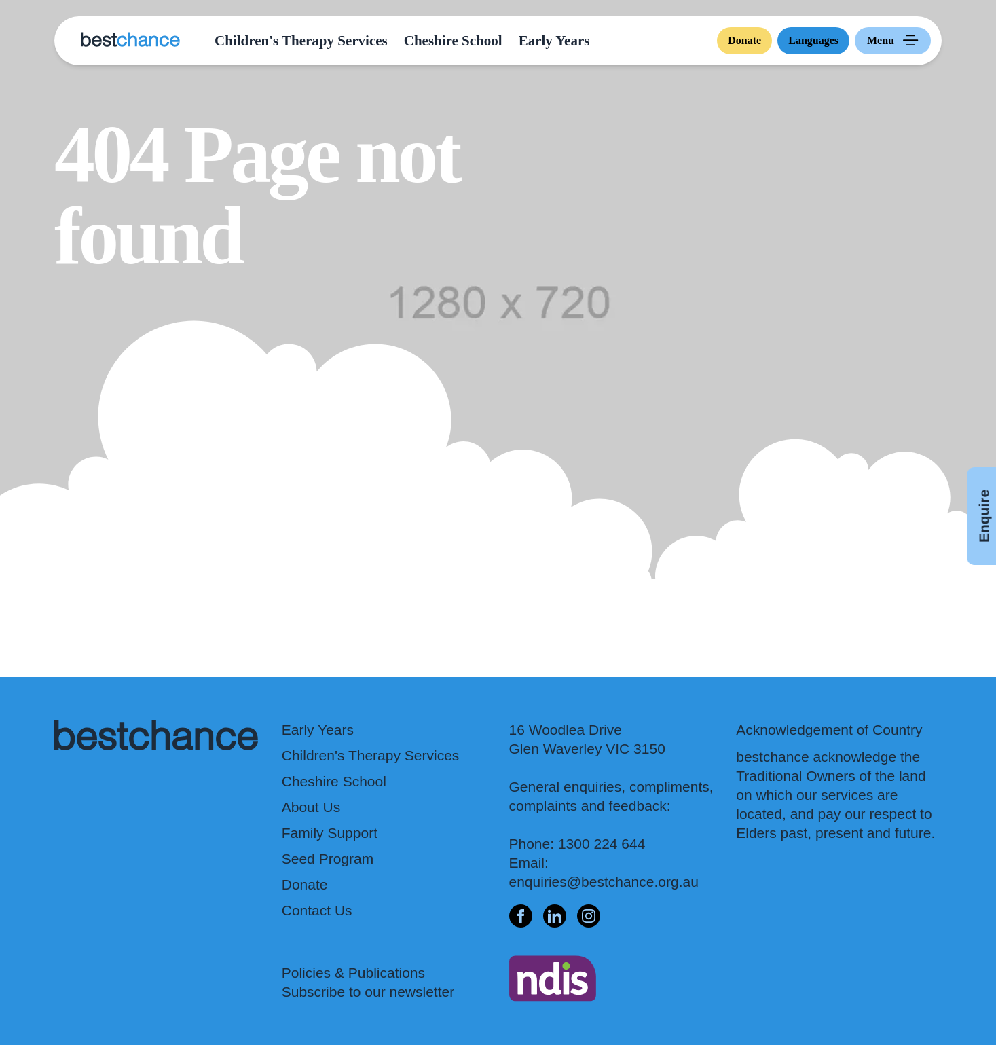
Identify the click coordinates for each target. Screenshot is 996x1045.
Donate (744, 40)
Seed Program (327, 858)
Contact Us (317, 910)
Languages (813, 40)
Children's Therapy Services (301, 41)
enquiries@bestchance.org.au (604, 882)
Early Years (554, 41)
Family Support (329, 833)
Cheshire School (453, 41)
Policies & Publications (353, 972)
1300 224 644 (601, 843)
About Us (311, 807)
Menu (895, 40)
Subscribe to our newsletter (368, 992)
